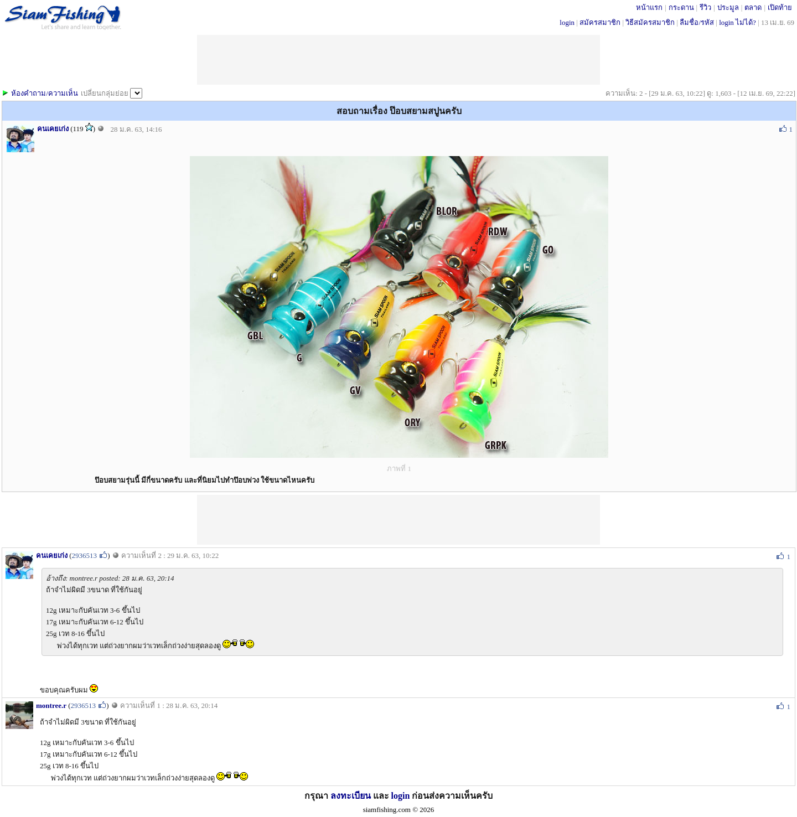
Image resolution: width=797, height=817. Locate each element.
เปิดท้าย (780, 7)
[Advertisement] (398, 520)
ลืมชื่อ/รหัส (697, 22)
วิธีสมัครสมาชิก (650, 22)
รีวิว (705, 7)
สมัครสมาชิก (599, 22)
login (567, 22)
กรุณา (317, 795)
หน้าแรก (649, 7)
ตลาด (753, 7)
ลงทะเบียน (350, 795)
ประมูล (728, 7)
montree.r (51, 705)
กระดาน (681, 7)
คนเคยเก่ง (53, 129)
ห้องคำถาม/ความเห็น (44, 93)
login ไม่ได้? (737, 22)
